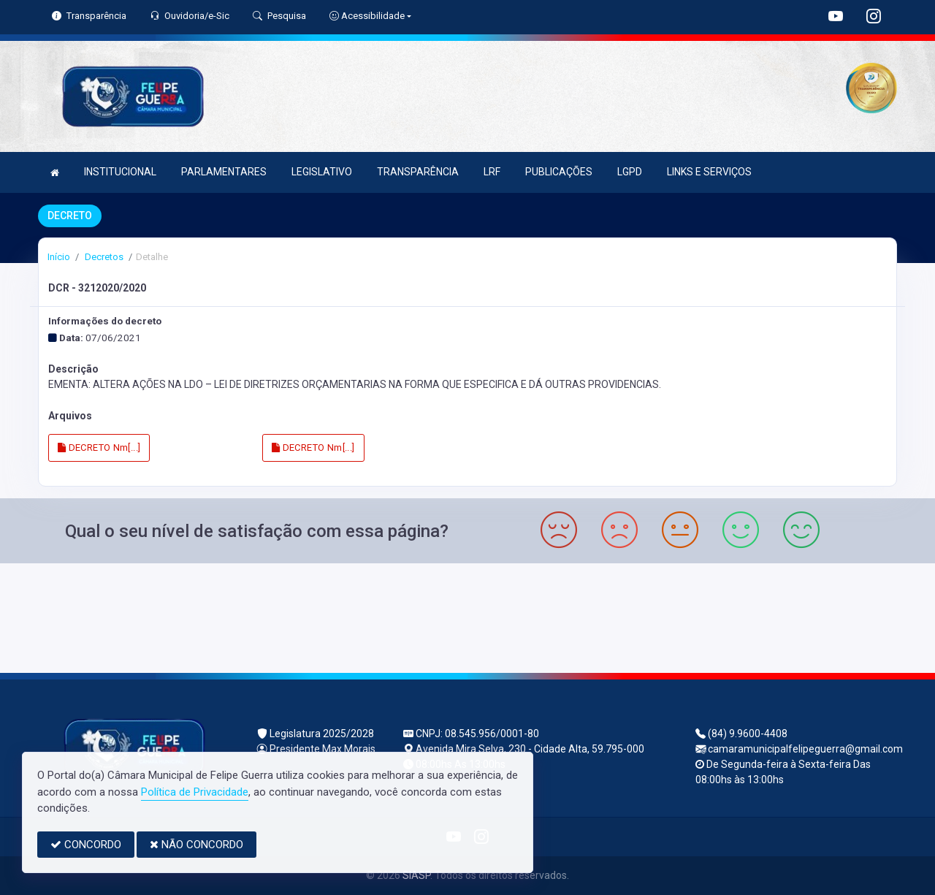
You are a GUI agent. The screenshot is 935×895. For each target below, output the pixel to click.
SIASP (416, 875)
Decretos (103, 256)
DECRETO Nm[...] (99, 447)
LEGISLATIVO (321, 172)
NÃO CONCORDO (196, 844)
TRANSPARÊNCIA (418, 172)
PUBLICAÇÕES (558, 172)
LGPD (629, 172)
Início (58, 256)
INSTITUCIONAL (120, 172)
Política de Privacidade (194, 792)
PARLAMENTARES (224, 172)
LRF (492, 172)
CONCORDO (85, 844)
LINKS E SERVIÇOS (709, 172)
